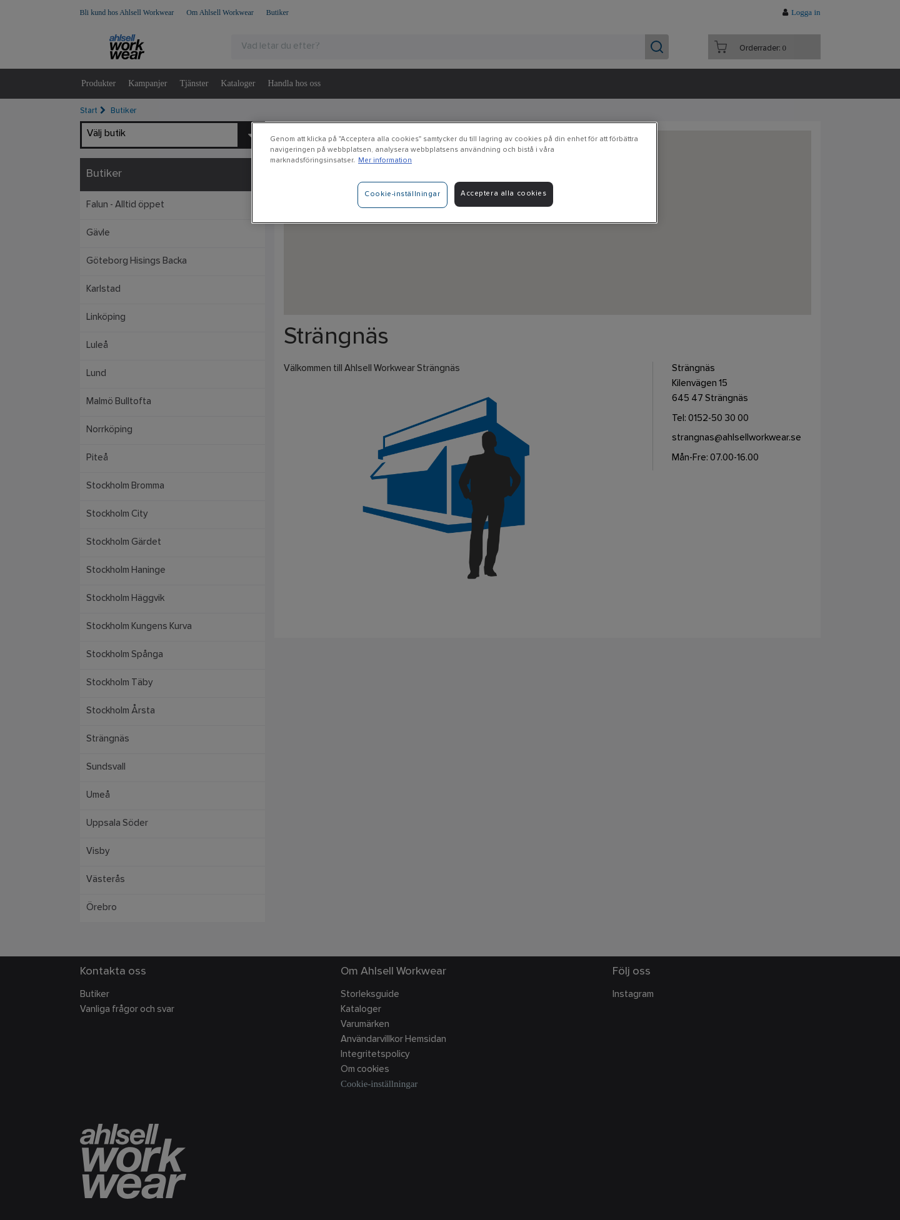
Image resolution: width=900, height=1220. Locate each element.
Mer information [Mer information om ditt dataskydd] (385, 160)
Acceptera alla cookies (504, 194)
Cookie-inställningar (402, 194)
